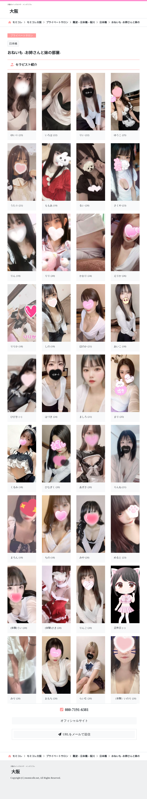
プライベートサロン (57, 22)
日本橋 (103, 22)
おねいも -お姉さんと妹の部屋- (128, 22)
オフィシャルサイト (74, 720)
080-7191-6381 (74, 710)
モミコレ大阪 (34, 22)
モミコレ (15, 22)
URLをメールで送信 (74, 734)
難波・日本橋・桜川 (84, 22)
